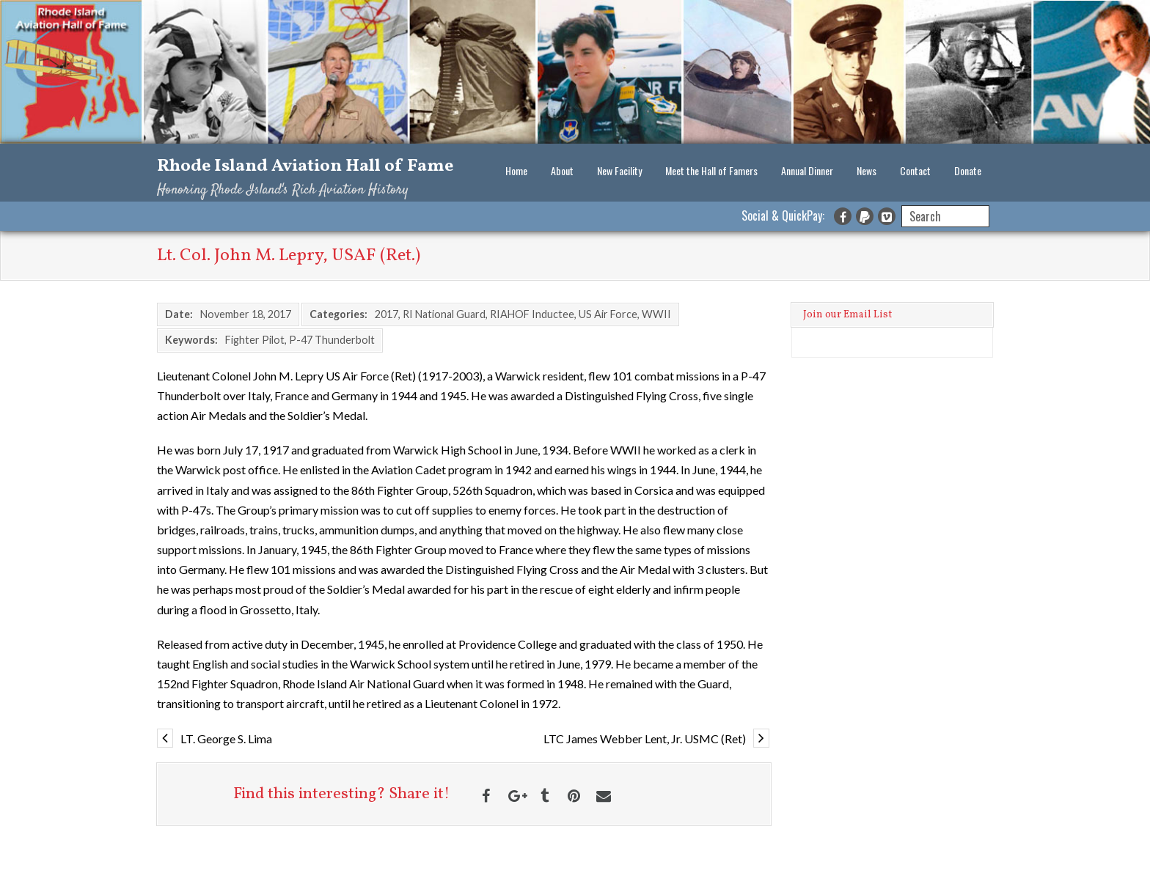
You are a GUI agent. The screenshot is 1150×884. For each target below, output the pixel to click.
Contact (915, 170)
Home (516, 170)
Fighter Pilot (255, 340)
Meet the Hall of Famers (711, 170)
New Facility (619, 170)
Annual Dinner (807, 170)
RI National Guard (444, 314)
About (562, 170)
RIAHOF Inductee (532, 314)
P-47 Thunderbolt (332, 340)
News (866, 170)
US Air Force (608, 314)
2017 (386, 314)
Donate (967, 170)
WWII (656, 314)
